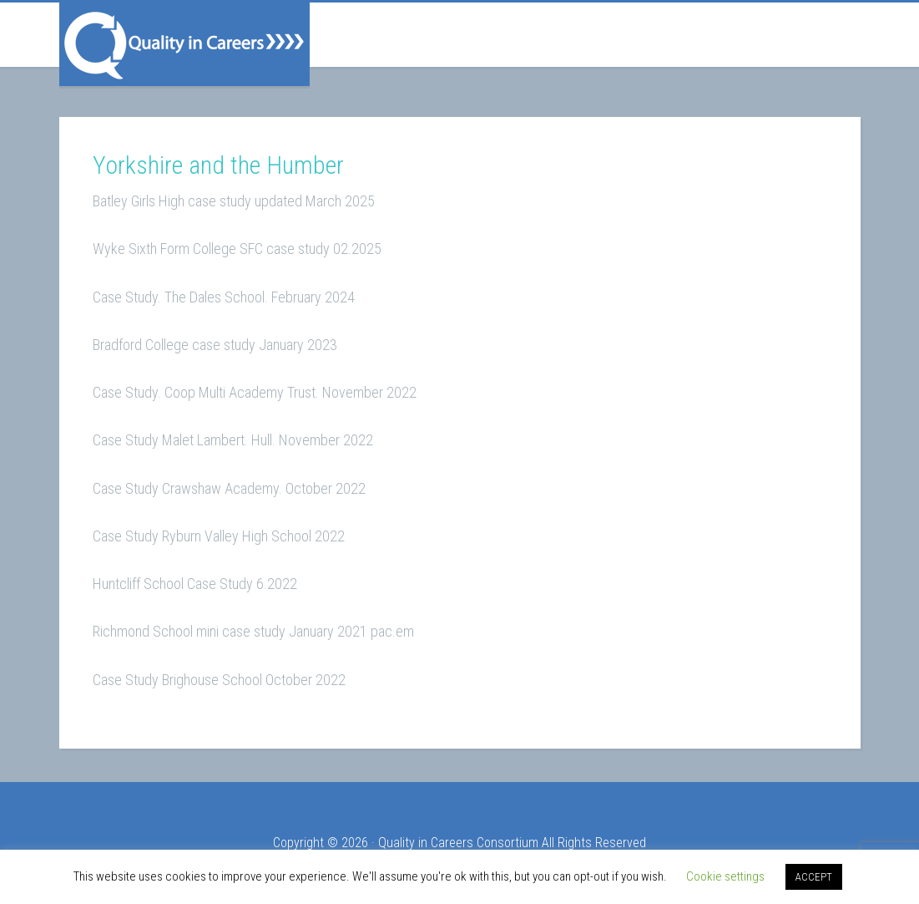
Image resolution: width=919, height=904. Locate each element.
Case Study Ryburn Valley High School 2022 (219, 536)
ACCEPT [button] (813, 877)
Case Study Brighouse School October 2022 (219, 679)
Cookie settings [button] (725, 876)
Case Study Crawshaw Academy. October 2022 (229, 488)
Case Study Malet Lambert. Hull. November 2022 (233, 440)
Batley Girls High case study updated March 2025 (234, 201)
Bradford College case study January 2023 (215, 344)
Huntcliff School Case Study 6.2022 (195, 583)
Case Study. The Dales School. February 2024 (224, 297)
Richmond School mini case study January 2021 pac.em (253, 631)
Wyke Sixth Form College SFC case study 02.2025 (237, 248)
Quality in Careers (184, 44)
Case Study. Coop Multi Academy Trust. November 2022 (255, 392)
